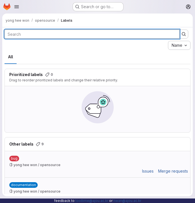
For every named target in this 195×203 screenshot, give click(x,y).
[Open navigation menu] (16, 6)
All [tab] (10, 56)
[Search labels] (92, 34)
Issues (148, 171)
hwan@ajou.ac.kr (127, 200)
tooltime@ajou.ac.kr (91, 200)
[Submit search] (183, 34)
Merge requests (173, 171)
